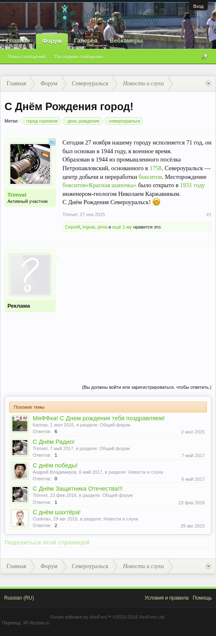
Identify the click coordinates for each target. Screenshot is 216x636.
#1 (208, 214)
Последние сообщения (79, 56)
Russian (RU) (19, 598)
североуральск (123, 121)
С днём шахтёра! (57, 512)
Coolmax (41, 518)
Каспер (40, 424)
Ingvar (88, 226)
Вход (198, 6)
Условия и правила (166, 598)
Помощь (202, 598)
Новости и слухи (145, 472)
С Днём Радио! (53, 441)
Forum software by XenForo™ (108, 616)
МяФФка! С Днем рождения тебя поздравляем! (99, 418)
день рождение (82, 121)
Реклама (18, 306)
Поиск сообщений (27, 56)
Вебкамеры (126, 40)
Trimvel (16, 195)
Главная (18, 40)
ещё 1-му (122, 226)
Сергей (72, 226)
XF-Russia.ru (36, 622)
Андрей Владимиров (55, 472)
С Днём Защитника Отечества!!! (78, 488)
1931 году (192, 185)
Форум (52, 41)
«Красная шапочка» (111, 185)
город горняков (41, 121)
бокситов (150, 176)
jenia (102, 226)
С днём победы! (55, 465)
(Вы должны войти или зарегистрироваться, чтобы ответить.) (146, 387)
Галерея (86, 40)
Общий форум (115, 424)
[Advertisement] (136, 307)
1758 (155, 168)
